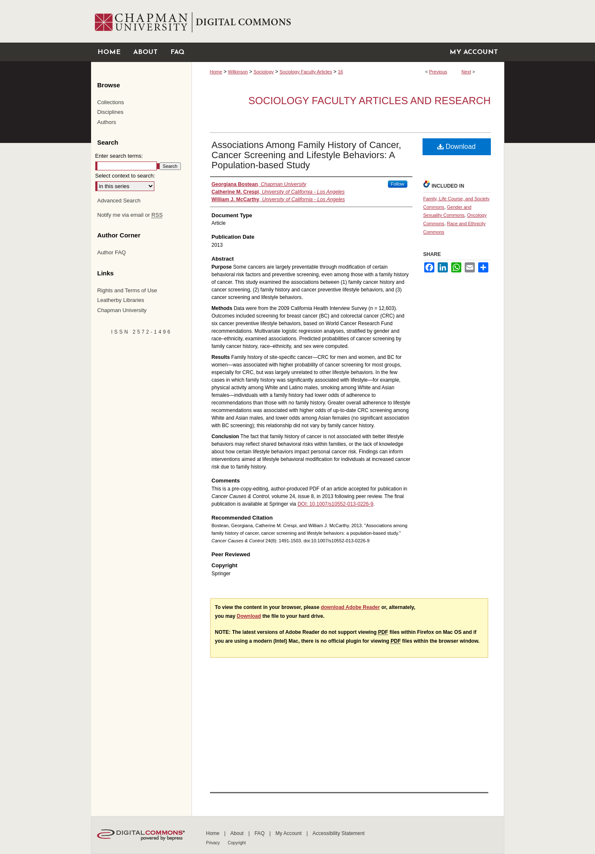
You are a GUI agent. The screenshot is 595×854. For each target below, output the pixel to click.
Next (466, 71)
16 (340, 71)
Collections (110, 102)
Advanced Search (119, 200)
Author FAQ (111, 252)
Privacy (213, 843)
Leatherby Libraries (120, 300)
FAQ (260, 833)
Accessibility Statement (338, 833)
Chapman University (122, 310)
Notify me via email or (130, 215)
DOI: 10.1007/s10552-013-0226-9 (335, 504)
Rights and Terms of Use (127, 290)
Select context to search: (125, 175)
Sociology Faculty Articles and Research (369, 100)
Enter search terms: (119, 156)
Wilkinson (238, 71)
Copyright (237, 843)
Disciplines (110, 112)
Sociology (263, 71)
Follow (397, 183)
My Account (289, 833)
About (237, 833)
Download (456, 146)
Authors (106, 122)
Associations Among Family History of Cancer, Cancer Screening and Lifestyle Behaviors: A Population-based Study (306, 155)
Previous (438, 71)
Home (216, 71)
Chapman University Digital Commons (347, 21)
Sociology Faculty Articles (306, 71)
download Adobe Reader (350, 607)
